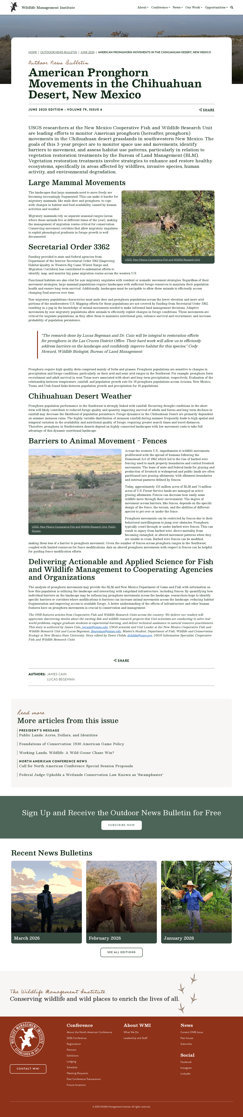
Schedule (72, 1067)
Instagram (186, 1068)
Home (32, 52)
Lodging (71, 1061)
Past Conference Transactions (84, 1079)
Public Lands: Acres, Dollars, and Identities (58, 735)
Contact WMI (28, 1069)
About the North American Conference (89, 1032)
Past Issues (186, 1038)
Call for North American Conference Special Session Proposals (76, 766)
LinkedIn (185, 1074)
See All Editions (121, 952)
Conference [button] (159, 7)
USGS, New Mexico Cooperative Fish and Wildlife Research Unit (162, 259)
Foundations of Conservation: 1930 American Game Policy (71, 744)
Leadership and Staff (135, 1038)
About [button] (141, 7)
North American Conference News (53, 761)
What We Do (131, 1032)
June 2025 (87, 52)
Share (209, 110)
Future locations (76, 1085)
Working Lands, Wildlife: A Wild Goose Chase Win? (66, 752)
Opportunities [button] (215, 7)
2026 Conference (77, 1038)
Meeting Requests (77, 1073)
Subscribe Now (121, 825)
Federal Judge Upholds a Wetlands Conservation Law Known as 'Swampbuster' (91, 775)
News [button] (177, 7)
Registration (74, 1044)
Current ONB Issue (191, 1032)
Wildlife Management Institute (48, 7)
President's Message (39, 730)
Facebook (186, 1062)
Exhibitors (73, 1055)
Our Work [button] (192, 7)
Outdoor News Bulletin (58, 52)
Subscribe (186, 1044)
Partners (71, 1050)
